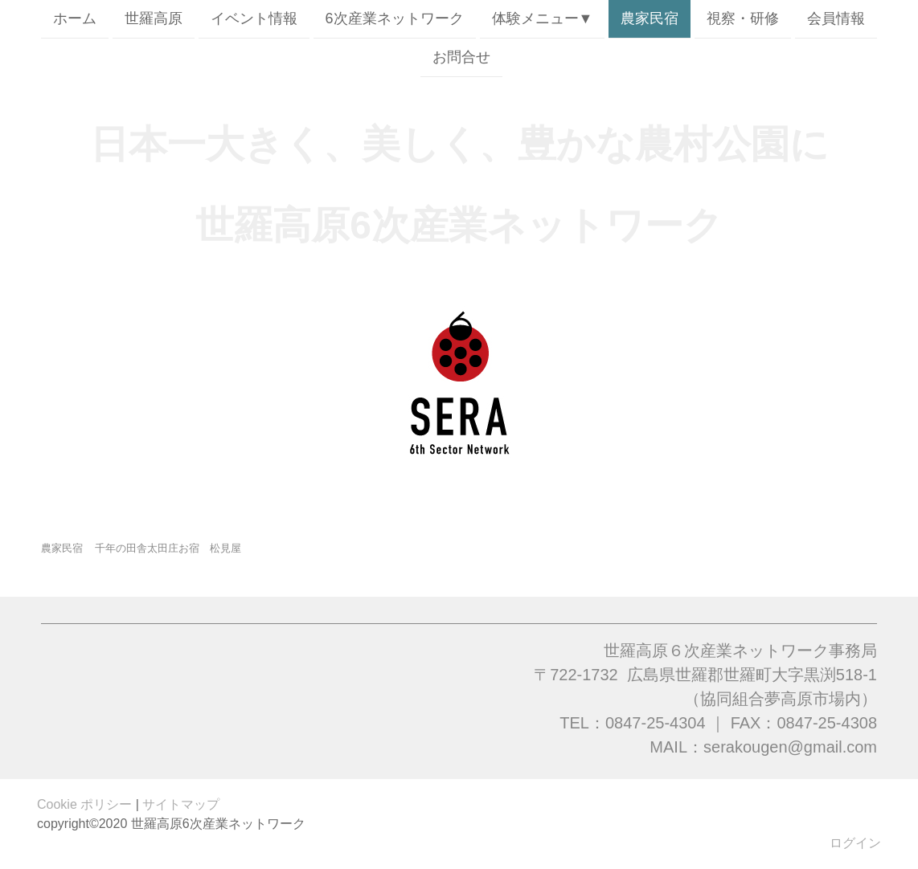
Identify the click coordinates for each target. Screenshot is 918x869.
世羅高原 (153, 18)
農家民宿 (649, 18)
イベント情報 (254, 18)
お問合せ (461, 59)
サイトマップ (180, 804)
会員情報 (836, 18)
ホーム (74, 18)
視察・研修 (743, 18)
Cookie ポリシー (84, 804)
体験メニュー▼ (542, 18)
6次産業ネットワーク (395, 18)
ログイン (855, 843)
